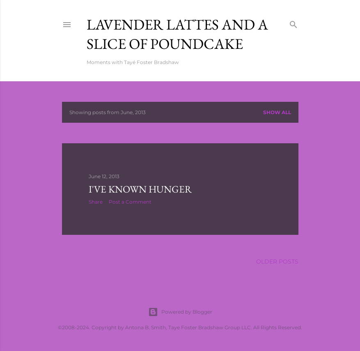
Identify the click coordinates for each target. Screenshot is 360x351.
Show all (277, 112)
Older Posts (277, 261)
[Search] (293, 23)
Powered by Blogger (180, 312)
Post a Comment (130, 202)
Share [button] (96, 202)
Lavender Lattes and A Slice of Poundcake (177, 34)
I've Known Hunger (140, 189)
